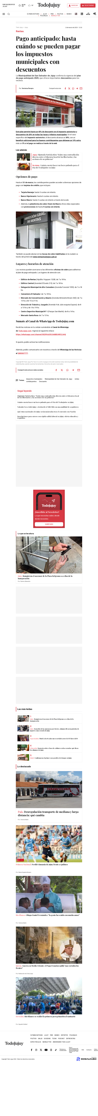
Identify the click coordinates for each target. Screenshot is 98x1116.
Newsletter (55, 16)
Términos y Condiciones (62, 1049)
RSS (83, 1050)
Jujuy (45, 14)
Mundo (69, 14)
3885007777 (23, 353)
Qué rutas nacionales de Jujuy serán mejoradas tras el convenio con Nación (46, 412)
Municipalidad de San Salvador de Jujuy (58, 379)
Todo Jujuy (19, 27)
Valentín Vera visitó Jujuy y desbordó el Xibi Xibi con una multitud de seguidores (48, 407)
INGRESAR (74, 5)
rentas (77, 379)
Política (60, 14)
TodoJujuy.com (25, 331)
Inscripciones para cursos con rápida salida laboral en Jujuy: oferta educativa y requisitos (47, 417)
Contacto (88, 1050)
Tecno (54, 1039)
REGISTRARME (89, 5)
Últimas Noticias (33, 14)
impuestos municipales (34, 379)
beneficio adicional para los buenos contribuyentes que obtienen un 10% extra (48, 140)
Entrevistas (70, 1039)
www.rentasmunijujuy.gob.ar (45, 257)
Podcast (61, 1039)
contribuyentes (31, 381)
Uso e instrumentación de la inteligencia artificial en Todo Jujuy (74, 1050)
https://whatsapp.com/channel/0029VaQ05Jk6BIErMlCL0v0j (41, 334)
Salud (40, 1039)
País (52, 14)
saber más (49, 524)
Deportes (64, 1035)
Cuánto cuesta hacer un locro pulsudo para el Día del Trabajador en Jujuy (45, 402)
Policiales (44, 16)
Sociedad (47, 1039)
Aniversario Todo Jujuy (61, 1042)
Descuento (43, 381)
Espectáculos (35, 1042)
